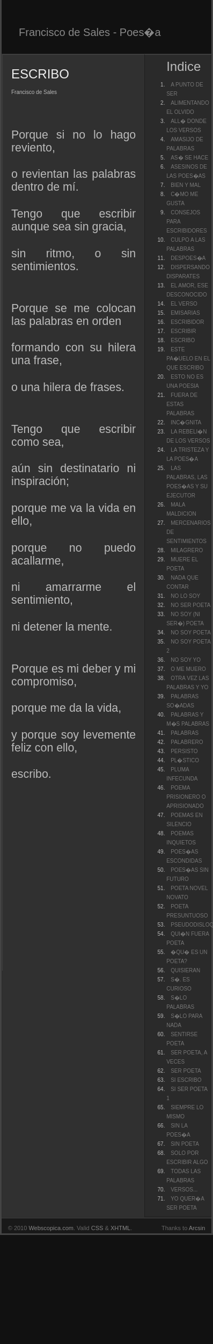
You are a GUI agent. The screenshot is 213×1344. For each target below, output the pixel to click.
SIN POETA (185, 1144)
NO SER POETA (190, 605)
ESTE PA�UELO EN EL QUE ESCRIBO (188, 358)
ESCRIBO (183, 340)
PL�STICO (185, 760)
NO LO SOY (185, 596)
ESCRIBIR (183, 331)
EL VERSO (184, 304)
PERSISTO (184, 751)
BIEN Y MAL (186, 185)
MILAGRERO (187, 550)
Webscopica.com (51, 1228)
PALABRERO (187, 742)
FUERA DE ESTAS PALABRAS (181, 404)
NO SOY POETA (191, 632)
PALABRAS (185, 733)
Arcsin (197, 1228)
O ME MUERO (188, 669)
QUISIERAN (185, 970)
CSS (97, 1228)
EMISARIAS (185, 313)
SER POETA (186, 1071)
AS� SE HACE (189, 158)
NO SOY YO (186, 660)
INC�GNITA (186, 422)
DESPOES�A (188, 258)
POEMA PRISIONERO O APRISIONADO (185, 797)
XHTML (120, 1228)
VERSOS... (184, 1190)
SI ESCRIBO (186, 1080)
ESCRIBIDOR (187, 322)
